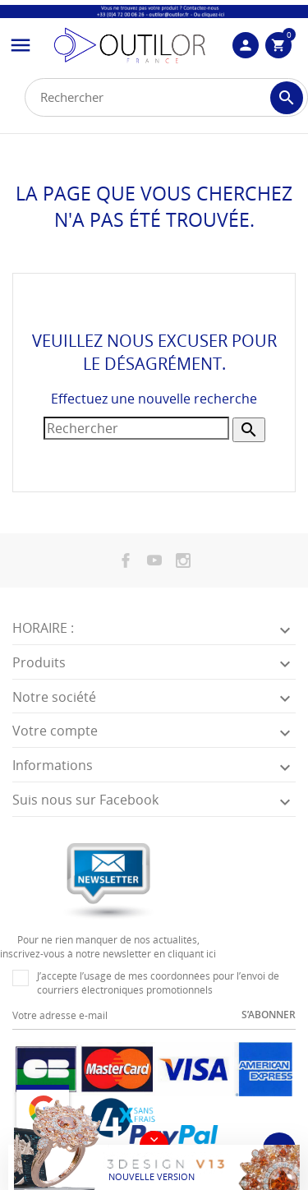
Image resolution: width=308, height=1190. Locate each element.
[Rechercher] (166, 97)
